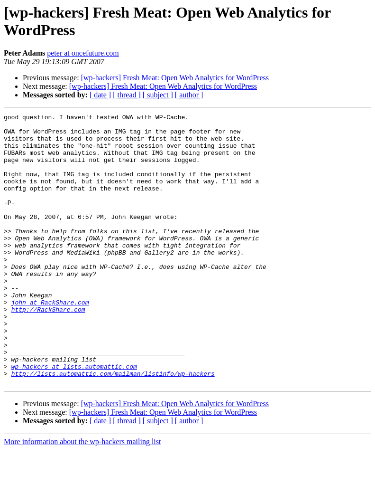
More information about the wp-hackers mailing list (82, 496)
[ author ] (189, 95)
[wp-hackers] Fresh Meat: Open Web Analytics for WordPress (175, 78)
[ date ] (100, 95)
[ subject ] (158, 95)
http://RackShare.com (48, 349)
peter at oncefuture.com (83, 53)
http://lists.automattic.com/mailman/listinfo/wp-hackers (113, 426)
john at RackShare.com (50, 340)
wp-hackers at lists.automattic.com (74, 417)
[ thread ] (127, 95)
